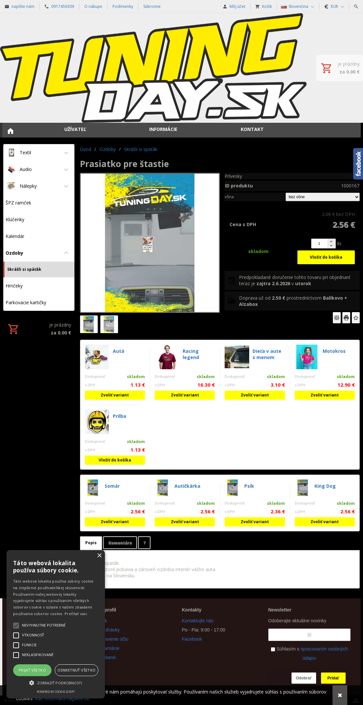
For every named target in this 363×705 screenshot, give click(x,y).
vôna (229, 197)
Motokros (334, 351)
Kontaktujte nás (198, 620)
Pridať (333, 678)
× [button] (99, 555)
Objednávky (107, 629)
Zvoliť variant (115, 395)
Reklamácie (107, 648)
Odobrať (304, 678)
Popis (91, 542)
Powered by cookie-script (56, 692)
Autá (118, 351)
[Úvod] (153, 68)
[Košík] (339, 68)
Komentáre (120, 542)
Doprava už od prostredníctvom (293, 301)
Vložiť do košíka (326, 257)
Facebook (192, 639)
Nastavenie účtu (111, 639)
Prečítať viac (76, 613)
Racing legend (191, 354)
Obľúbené (105, 657)
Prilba (119, 416)
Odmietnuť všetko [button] (76, 670)
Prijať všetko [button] (32, 670)
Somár (112, 486)
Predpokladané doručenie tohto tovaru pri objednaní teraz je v (294, 280)
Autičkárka (187, 486)
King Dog (325, 486)
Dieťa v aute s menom (266, 354)
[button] (55, 682)
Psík (249, 486)
